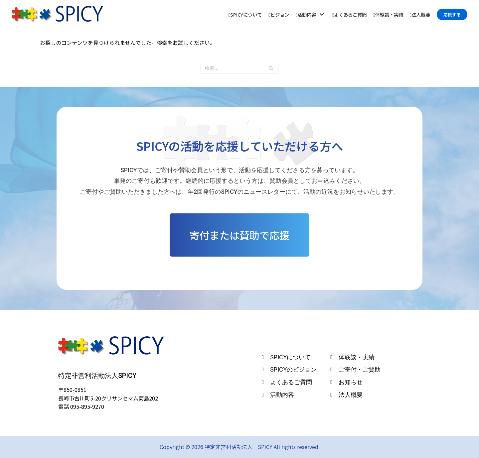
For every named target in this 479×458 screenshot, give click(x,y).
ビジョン (278, 14)
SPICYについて (245, 14)
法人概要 (420, 14)
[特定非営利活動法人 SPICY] (57, 14)
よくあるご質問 (349, 14)
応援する (452, 14)
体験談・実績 (388, 14)
